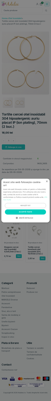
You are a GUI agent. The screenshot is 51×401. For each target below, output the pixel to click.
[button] (25, 218)
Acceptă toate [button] (25, 212)
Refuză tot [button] (25, 205)
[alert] (25, 200)
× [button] (47, 181)
